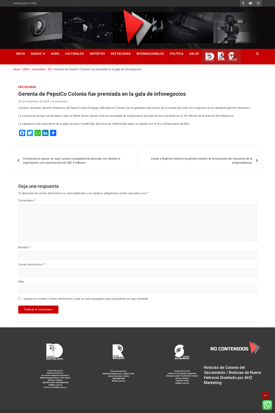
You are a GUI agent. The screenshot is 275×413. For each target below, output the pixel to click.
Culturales (74, 53)
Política (176, 53)
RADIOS (36, 53)
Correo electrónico (31, 264)
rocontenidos (60, 101)
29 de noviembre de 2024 (33, 101)
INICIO (20, 53)
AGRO (55, 53)
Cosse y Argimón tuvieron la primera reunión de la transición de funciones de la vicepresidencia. (201, 160)
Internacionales (150, 53)
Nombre (24, 247)
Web (21, 281)
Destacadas (121, 53)
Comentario (27, 200)
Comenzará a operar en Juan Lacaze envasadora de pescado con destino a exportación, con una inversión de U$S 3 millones (71, 160)
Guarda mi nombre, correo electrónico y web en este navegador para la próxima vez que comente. (86, 299)
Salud (194, 53)
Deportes (97, 53)
